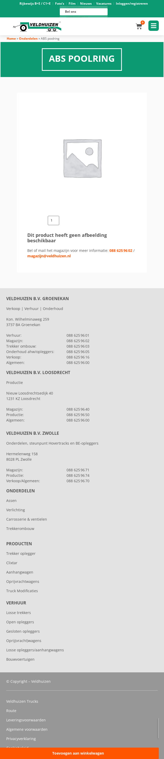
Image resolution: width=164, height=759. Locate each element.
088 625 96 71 (78, 469)
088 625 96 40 (78, 409)
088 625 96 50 (78, 414)
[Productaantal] (53, 220)
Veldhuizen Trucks (22, 701)
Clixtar (11, 562)
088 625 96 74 (78, 475)
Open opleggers (20, 621)
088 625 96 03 (78, 346)
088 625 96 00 (78, 362)
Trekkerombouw (20, 528)
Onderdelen (28, 38)
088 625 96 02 (120, 250)
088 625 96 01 (78, 7)
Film (72, 3)
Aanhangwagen (19, 572)
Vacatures (103, 3)
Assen (11, 500)
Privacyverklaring (21, 738)
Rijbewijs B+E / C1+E (35, 3)
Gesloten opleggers (23, 631)
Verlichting (15, 509)
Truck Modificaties (22, 590)
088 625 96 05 (78, 351)
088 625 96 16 (78, 16)
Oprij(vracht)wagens (23, 640)
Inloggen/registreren (132, 3)
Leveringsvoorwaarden (26, 719)
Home (11, 38)
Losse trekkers (18, 612)
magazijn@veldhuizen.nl (49, 255)
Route (11, 710)
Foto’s (59, 3)
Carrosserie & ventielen (26, 519)
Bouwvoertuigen (20, 659)
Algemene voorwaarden (27, 729)
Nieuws (86, 3)
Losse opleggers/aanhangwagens (35, 649)
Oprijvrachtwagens (22, 581)
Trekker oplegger (21, 553)
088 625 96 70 (78, 480)
